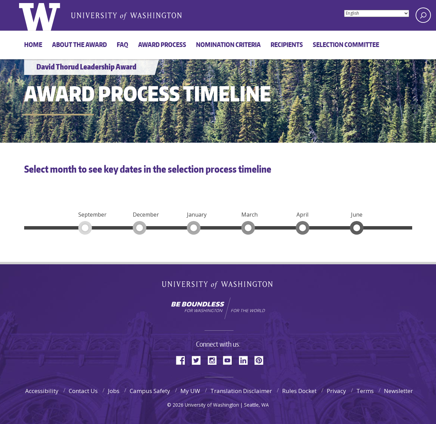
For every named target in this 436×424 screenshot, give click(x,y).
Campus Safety (150, 391)
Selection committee (346, 44)
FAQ (122, 44)
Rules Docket (299, 391)
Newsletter (398, 391)
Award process (162, 44)
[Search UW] (423, 15)
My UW (190, 391)
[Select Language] (376, 13)
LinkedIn (246, 359)
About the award (79, 44)
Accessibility (42, 391)
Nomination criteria (228, 44)
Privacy (336, 391)
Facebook (183, 359)
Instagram (214, 359)
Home (33, 44)
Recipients (287, 44)
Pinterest (261, 359)
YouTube (230, 359)
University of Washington (218, 286)
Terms (365, 391)
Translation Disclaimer (241, 391)
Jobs (113, 391)
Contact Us (83, 391)
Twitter (199, 359)
